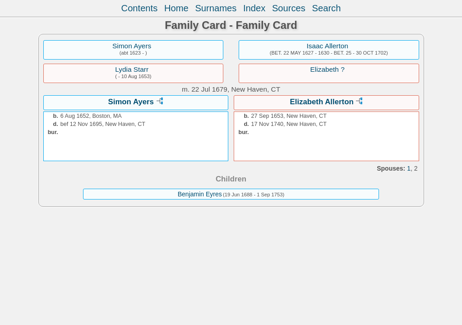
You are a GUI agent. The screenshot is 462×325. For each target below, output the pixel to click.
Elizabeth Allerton (322, 102)
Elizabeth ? (327, 69)
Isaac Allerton (327, 46)
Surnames (215, 8)
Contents (139, 8)
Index (254, 8)
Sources (288, 8)
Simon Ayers (131, 46)
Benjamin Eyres (200, 194)
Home (176, 8)
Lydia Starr (131, 69)
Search (326, 8)
